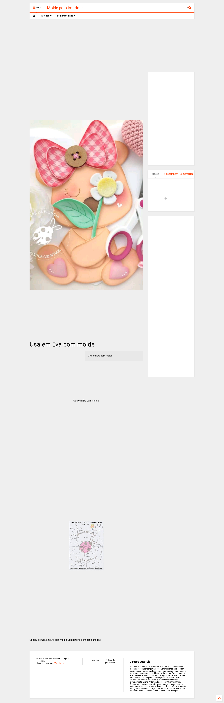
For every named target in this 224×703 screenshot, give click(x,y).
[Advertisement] (112, 45)
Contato (95, 660)
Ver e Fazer (59, 663)
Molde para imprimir (65, 7)
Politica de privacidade (110, 661)
